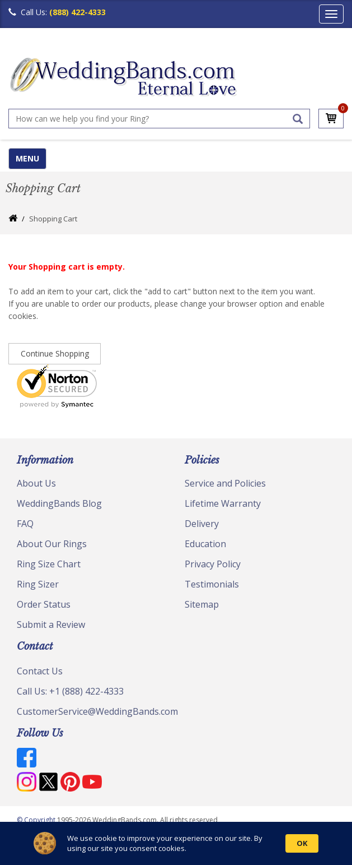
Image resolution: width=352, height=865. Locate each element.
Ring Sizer (38, 584)
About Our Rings (52, 544)
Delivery (202, 523)
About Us (36, 483)
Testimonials (212, 584)
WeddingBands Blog (59, 503)
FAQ (25, 523)
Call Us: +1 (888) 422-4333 (70, 691)
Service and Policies (225, 483)
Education (205, 544)
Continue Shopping (55, 353)
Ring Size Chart (49, 564)
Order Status (44, 604)
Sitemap (202, 604)
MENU (27, 158)
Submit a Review (51, 624)
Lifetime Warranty (223, 503)
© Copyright (37, 820)
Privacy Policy (213, 564)
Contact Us (40, 671)
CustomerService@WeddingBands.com (97, 711)
